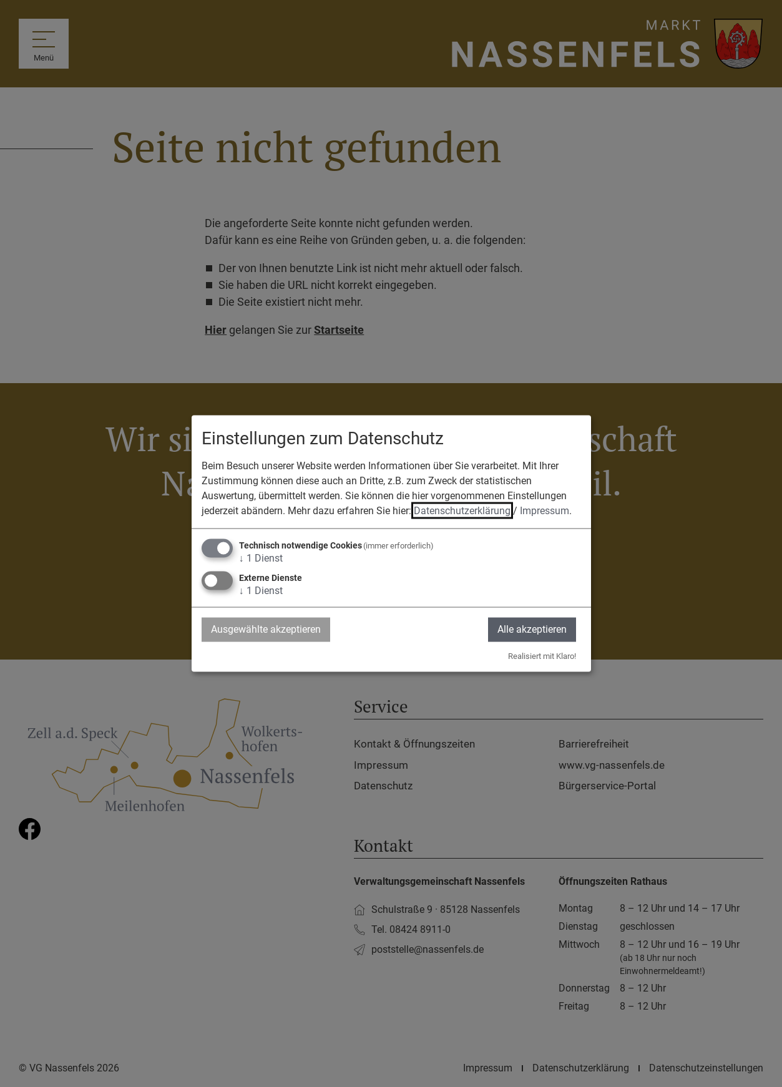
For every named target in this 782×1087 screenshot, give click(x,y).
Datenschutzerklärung (462, 511)
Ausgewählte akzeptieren (266, 629)
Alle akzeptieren (532, 629)
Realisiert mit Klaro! (542, 655)
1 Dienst (261, 558)
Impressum (544, 511)
